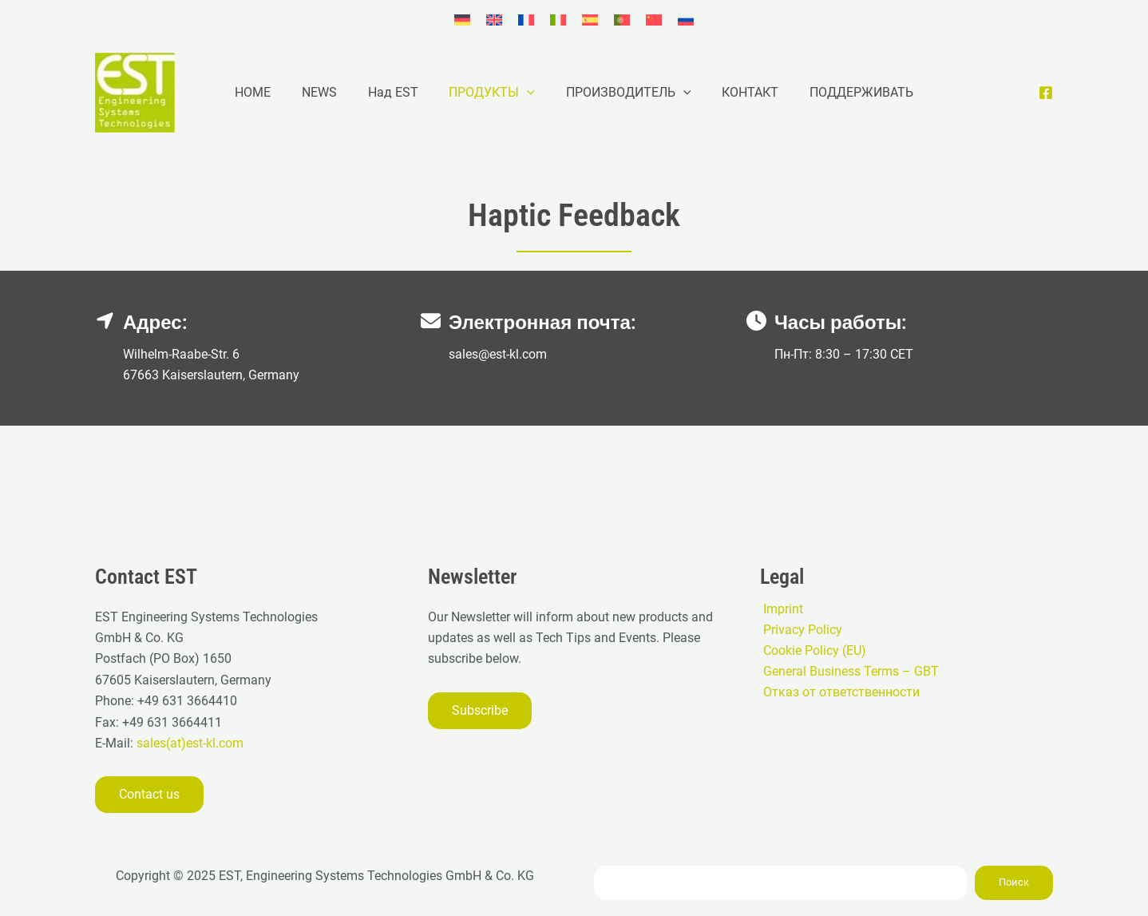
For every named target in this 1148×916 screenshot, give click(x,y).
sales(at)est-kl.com (188, 743)
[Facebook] (1046, 92)
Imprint (780, 608)
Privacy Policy (799, 629)
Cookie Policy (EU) (811, 650)
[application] (527, 93)
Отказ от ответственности (838, 692)
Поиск (1014, 882)
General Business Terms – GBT (848, 672)
